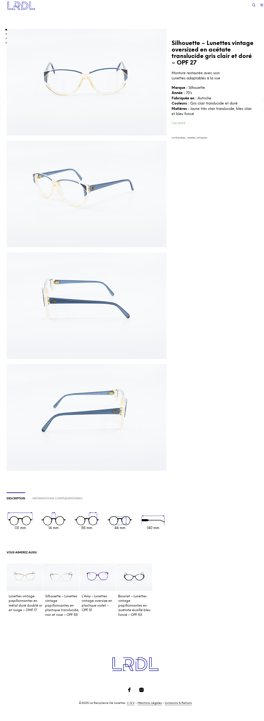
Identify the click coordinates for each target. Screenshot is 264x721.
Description (16, 498)
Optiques (201, 138)
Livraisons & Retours (178, 703)
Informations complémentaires (57, 498)
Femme (191, 138)
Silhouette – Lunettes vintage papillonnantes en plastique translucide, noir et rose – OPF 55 (62, 606)
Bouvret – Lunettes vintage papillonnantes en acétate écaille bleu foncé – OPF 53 (134, 606)
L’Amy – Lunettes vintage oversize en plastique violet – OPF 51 (97, 603)
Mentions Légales (150, 703)
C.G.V (131, 703)
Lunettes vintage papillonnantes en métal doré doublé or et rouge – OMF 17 (25, 603)
